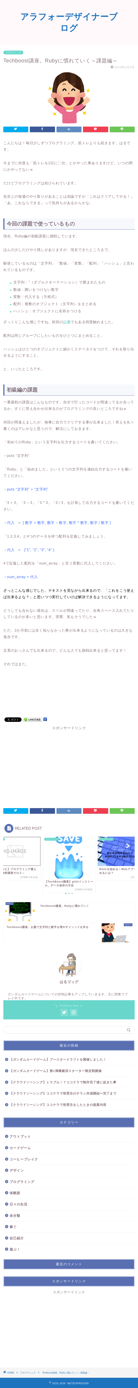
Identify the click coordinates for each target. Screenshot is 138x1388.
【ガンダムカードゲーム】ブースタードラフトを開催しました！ (58, 1059)
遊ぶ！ (15, 1249)
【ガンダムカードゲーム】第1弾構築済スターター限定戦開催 (56, 1071)
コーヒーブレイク (24, 1159)
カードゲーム (20, 1148)
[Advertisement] (69, 766)
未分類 (15, 1216)
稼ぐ (13, 1227)
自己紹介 (17, 1238)
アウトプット (20, 1136)
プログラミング (13, 52)
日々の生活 (18, 1204)
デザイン (17, 1170)
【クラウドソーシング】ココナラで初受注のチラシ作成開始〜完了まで (63, 1093)
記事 (67, 322)
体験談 (15, 1193)
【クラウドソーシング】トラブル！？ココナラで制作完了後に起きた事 (63, 1082)
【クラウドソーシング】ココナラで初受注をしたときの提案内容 (58, 1105)
